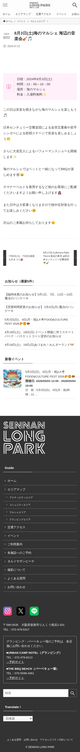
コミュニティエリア (20, 504)
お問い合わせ (16, 587)
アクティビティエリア (21, 497)
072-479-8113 (23, 657)
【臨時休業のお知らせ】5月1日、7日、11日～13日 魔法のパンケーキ (39, 296)
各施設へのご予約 (19, 552)
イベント (13, 535)
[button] (75, 5)
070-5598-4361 (24, 673)
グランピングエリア (20, 519)
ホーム (11, 480)
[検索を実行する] (72, 693)
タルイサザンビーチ (20, 561)
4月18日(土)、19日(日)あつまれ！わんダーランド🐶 (39, 344)
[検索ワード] (40, 693)
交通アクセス (16, 527)
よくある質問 (16, 578)
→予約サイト (15, 662)
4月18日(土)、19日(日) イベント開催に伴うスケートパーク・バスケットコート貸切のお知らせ (39, 334)
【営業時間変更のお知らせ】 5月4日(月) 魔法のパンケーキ (39, 309)
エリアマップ (16, 489)
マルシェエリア (17, 512)
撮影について (16, 569)
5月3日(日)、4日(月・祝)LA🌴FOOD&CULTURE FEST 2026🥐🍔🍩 (36, 321)
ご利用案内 (14, 544)
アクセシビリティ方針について (56, 739)
